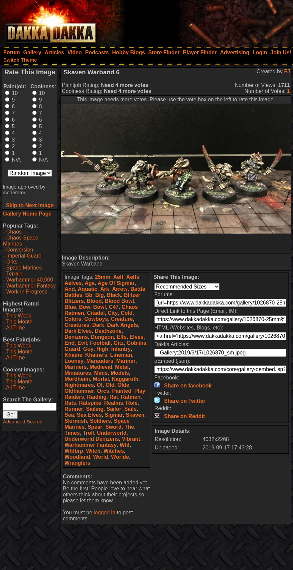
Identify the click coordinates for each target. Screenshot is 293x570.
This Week (18, 315)
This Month (19, 321)
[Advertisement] (203, 22)
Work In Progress (26, 291)
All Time (15, 327)
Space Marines (24, 268)
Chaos (14, 232)
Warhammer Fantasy (31, 285)
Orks (12, 262)
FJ (287, 71)
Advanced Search (22, 421)
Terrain (14, 274)
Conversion (19, 250)
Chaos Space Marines (20, 241)
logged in (104, 512)
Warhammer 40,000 (29, 280)
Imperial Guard (24, 256)
